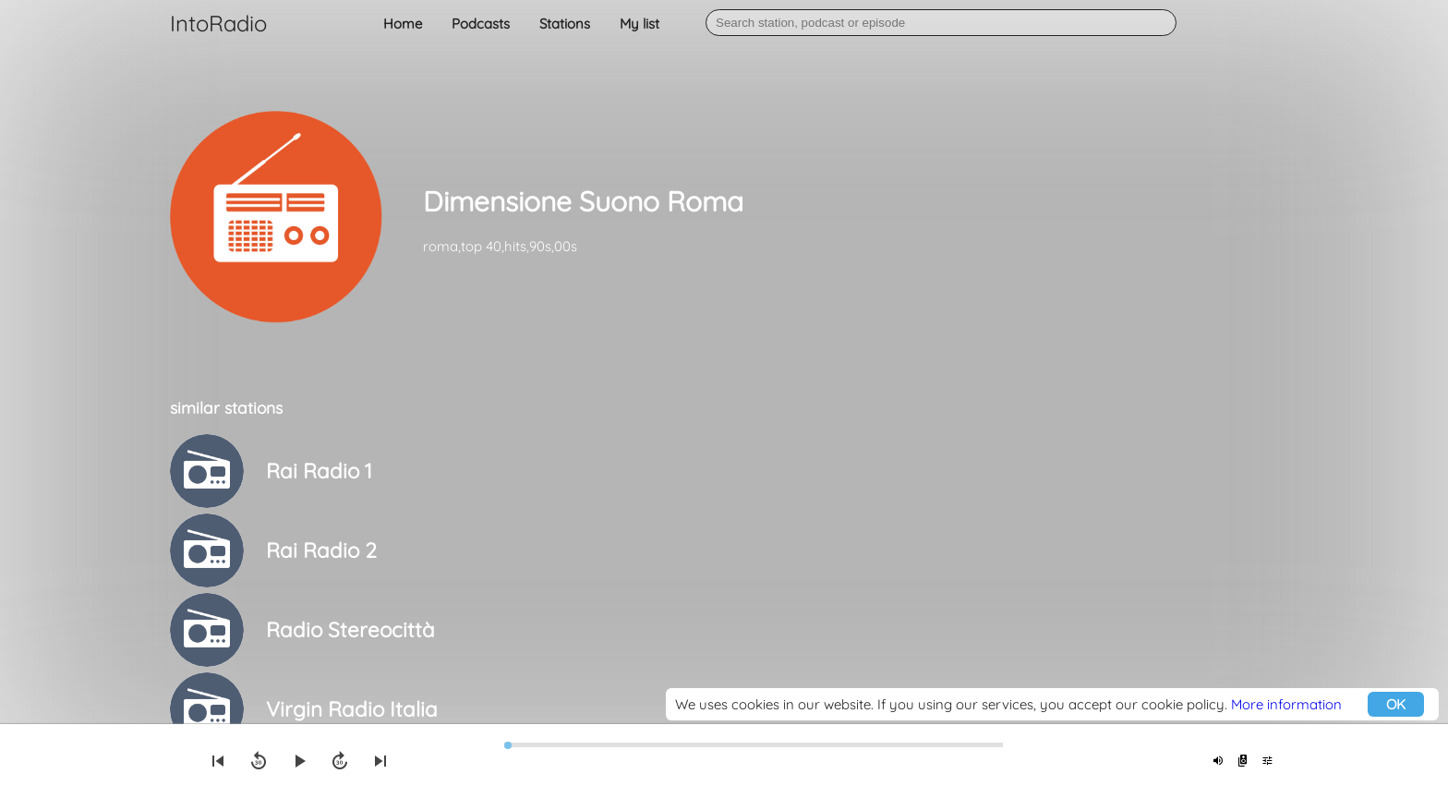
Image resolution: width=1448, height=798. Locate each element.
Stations (564, 23)
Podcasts (481, 23)
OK (1396, 704)
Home (402, 23)
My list (639, 23)
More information (1286, 704)
